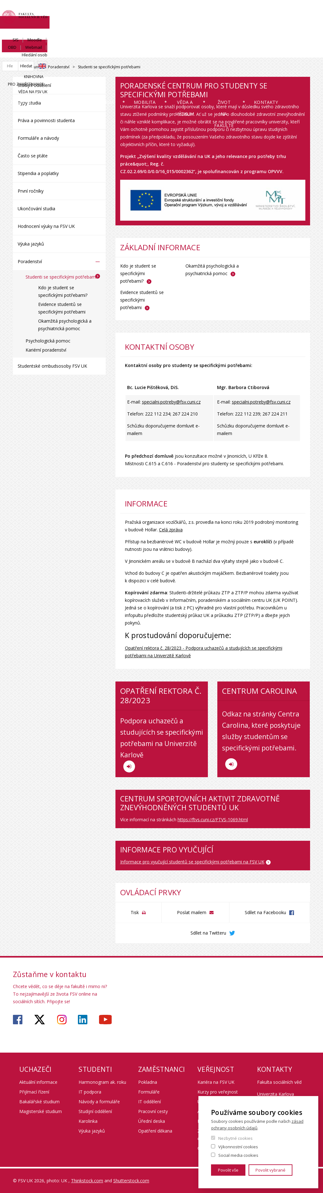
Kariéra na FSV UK (215, 1082)
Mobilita (156, 52)
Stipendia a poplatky (38, 173)
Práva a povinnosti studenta (46, 120)
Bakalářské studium (39, 1102)
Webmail (267, 11)
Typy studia (29, 103)
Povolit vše (228, 1170)
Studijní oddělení (34, 85)
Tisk (135, 912)
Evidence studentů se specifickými (142, 299)
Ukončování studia (36, 209)
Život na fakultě (243, 57)
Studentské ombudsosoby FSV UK (52, 366)
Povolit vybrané (270, 1170)
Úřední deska (151, 1121)
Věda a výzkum (198, 57)
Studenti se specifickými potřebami (61, 277)
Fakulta (32, 52)
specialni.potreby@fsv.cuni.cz (171, 402)
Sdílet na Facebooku (265, 912)
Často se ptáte (33, 156)
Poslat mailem (191, 912)
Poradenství (58, 67)
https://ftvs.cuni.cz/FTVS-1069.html (213, 820)
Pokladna (147, 1082)
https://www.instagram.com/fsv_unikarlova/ (62, 1019)
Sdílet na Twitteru (208, 933)
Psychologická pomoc (48, 341)
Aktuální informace (38, 1082)
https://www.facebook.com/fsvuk (17, 1019)
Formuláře (149, 1092)
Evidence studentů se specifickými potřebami (61, 308)
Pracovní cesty (153, 1111)
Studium (114, 52)
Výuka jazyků (31, 244)
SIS (206, 11)
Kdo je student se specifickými (138, 273)
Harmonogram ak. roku (102, 1082)
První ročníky (31, 191)
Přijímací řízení (34, 1092)
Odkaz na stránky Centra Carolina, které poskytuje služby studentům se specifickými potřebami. (261, 740)
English (305, 23)
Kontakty (289, 52)
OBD (246, 11)
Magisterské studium (40, 1111)
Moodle (225, 11)
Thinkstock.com (87, 1181)
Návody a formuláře (99, 1102)
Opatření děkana (155, 1131)
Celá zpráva (171, 530)
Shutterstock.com (131, 1181)
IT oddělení (149, 1102)
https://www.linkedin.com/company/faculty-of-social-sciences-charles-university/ (82, 1019)
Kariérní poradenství (46, 350)
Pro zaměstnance (254, 33)
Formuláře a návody (38, 138)
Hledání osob (297, 11)
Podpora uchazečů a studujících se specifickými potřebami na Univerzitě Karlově (161, 744)
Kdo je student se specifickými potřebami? (62, 291)
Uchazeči (73, 52)
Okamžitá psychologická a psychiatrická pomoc (64, 324)
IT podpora (90, 1092)
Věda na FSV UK (295, 33)
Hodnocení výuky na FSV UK (46, 226)
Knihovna (218, 33)
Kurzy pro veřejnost (217, 1092)
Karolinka (88, 1121)
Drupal (14, 67)
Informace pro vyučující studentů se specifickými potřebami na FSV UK (192, 862)
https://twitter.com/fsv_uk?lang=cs (39, 1019)
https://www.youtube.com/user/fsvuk (105, 1019)
